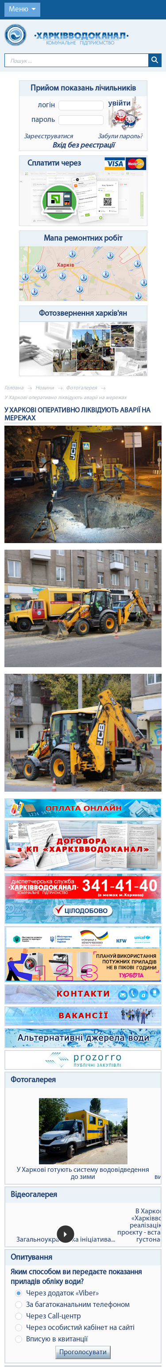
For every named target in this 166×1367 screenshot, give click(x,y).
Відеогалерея (34, 1195)
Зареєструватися (48, 136)
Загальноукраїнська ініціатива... (65, 1239)
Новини (44, 388)
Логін (46, 105)
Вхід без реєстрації (83, 145)
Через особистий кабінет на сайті (75, 1328)
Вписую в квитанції (51, 1339)
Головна (13, 388)
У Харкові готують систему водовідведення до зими (83, 1139)
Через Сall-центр (48, 1316)
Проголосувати (83, 1352)
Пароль (43, 120)
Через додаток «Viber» (57, 1293)
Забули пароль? (120, 136)
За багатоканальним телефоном (72, 1305)
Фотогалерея (81, 388)
